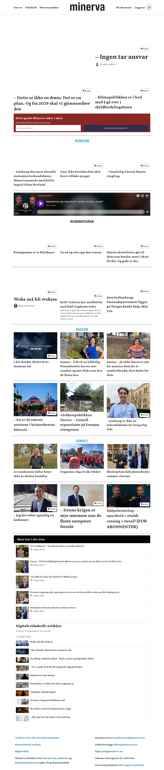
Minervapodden (49, 7)
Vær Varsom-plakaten (55, 758)
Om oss (18, 7)
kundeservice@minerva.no (129, 737)
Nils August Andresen (131, 765)
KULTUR (82, 329)
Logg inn (140, 7)
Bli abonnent (124, 7)
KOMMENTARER (82, 221)
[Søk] (149, 7)
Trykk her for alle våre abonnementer (37, 737)
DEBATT (82, 440)
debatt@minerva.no (125, 744)
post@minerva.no (112, 751)
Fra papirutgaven (23, 637)
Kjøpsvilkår (22, 751)
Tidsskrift (31, 7)
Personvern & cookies (28, 744)
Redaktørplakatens (26, 762)
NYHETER (82, 140)
